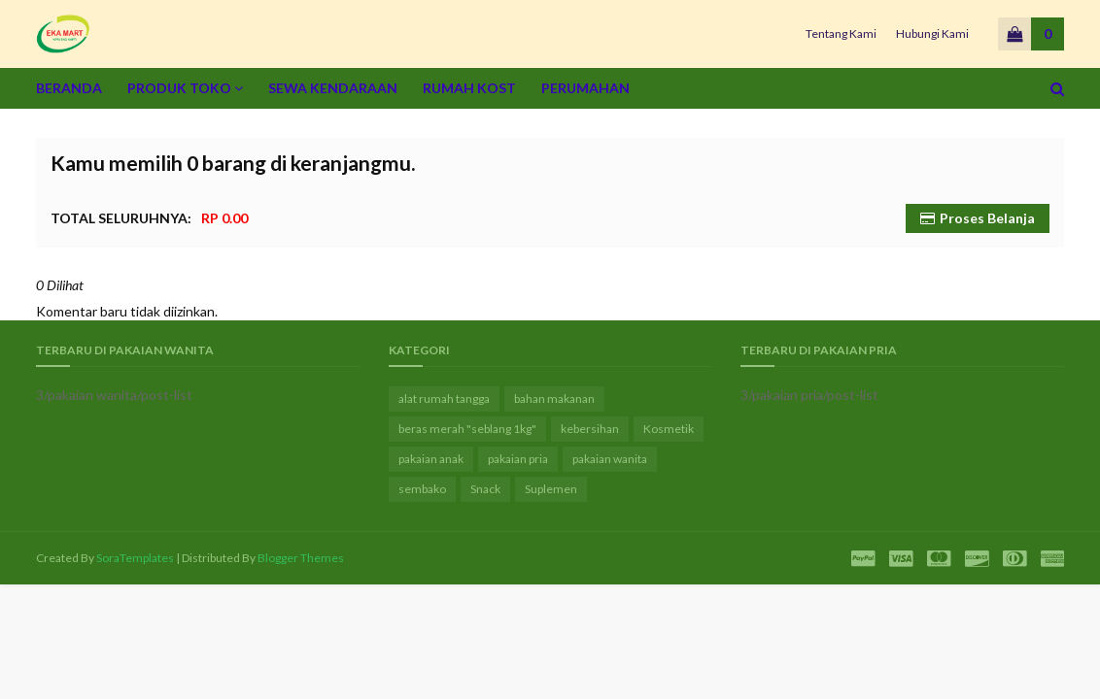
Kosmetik (668, 428)
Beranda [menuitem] (69, 88)
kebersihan (590, 428)
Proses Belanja (987, 218)
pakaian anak (431, 458)
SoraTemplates (135, 557)
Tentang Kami (841, 33)
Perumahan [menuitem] (585, 88)
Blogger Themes (301, 557)
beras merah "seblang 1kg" (467, 428)
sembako (422, 489)
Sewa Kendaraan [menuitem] (332, 88)
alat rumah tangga (444, 398)
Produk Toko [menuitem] (179, 88)
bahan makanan (554, 398)
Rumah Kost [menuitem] (469, 88)
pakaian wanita (609, 458)
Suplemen (551, 489)
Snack (485, 489)
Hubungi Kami (932, 33)
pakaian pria (518, 458)
